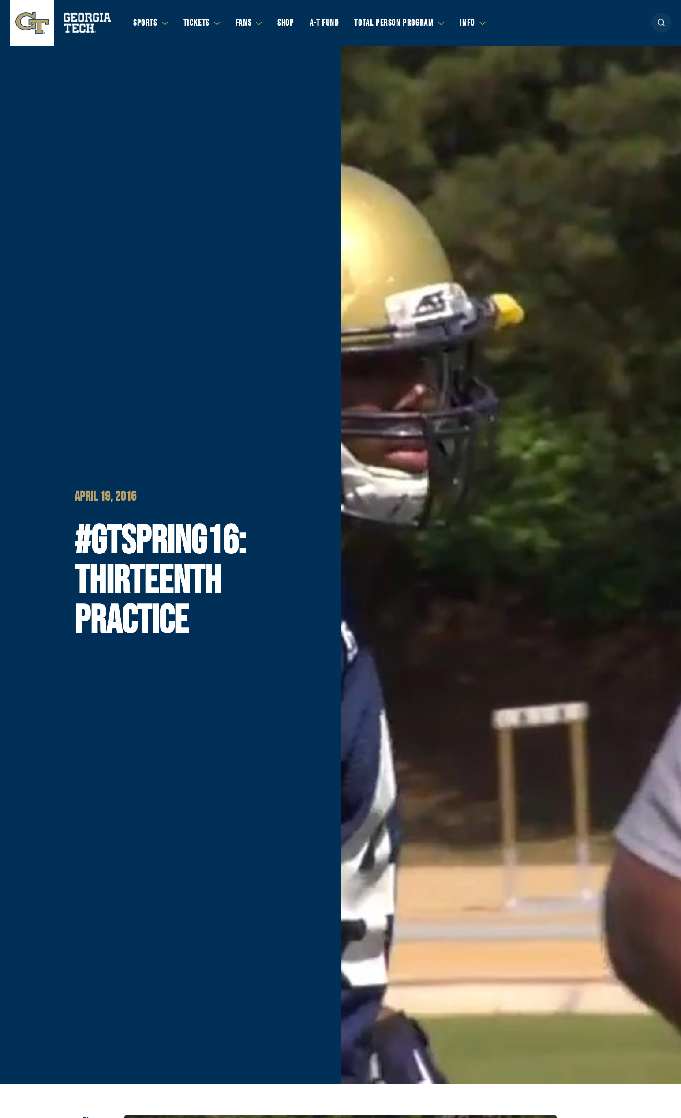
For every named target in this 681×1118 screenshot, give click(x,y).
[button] (661, 23)
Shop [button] (285, 23)
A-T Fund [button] (324, 23)
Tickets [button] (196, 23)
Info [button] (467, 23)
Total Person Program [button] (394, 23)
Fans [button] (243, 23)
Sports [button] (145, 23)
